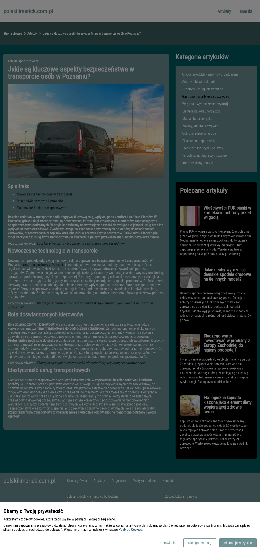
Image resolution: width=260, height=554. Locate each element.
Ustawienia (168, 543)
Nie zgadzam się (199, 543)
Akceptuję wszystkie (238, 543)
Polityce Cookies (130, 529)
